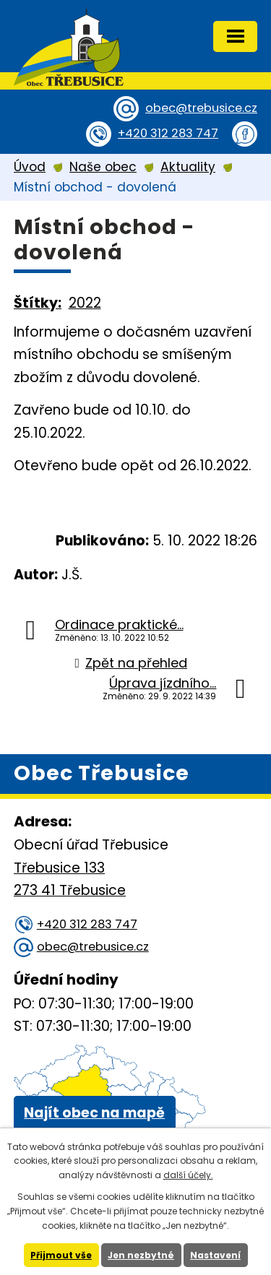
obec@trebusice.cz (201, 108)
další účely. (188, 1175)
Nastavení (215, 1255)
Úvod (30, 167)
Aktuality (187, 167)
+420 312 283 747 (168, 133)
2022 (85, 303)
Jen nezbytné (141, 1255)
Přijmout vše (61, 1255)
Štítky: (37, 303)
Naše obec (103, 167)
